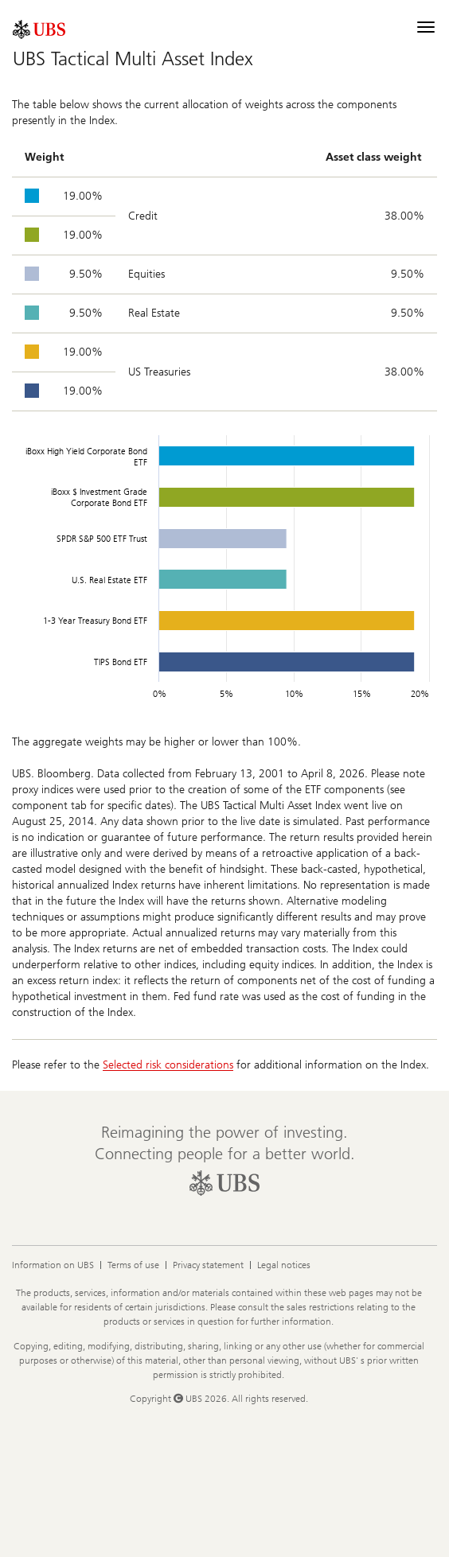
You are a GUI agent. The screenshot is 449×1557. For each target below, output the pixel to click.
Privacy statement (208, 1265)
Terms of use (133, 1265)
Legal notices (283, 1265)
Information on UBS (53, 1265)
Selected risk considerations (168, 1065)
